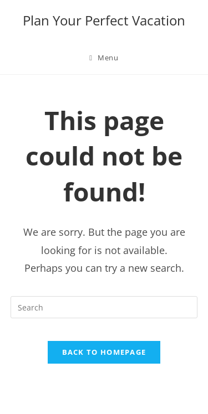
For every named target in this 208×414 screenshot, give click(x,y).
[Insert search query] (104, 307)
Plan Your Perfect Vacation (104, 20)
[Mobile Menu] (103, 58)
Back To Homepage (104, 352)
